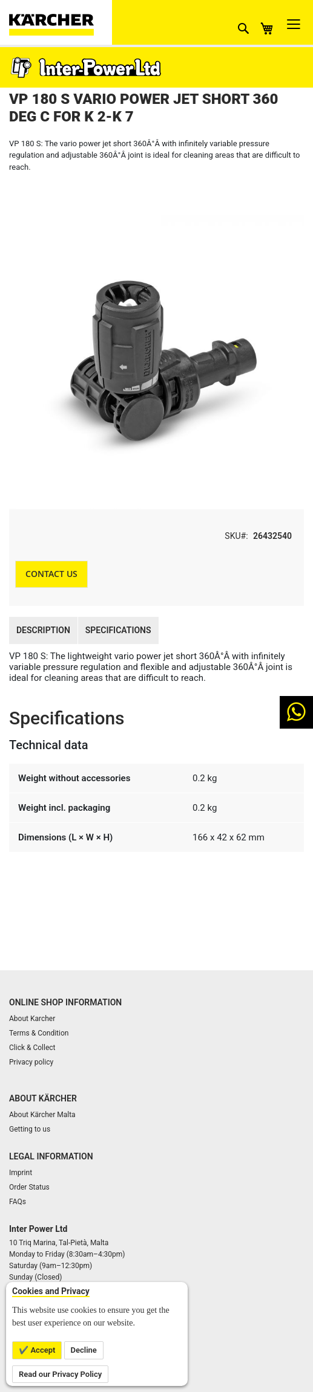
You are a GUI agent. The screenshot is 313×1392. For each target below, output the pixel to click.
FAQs (17, 1201)
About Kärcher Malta (42, 1114)
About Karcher (32, 1018)
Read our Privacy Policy (60, 1374)
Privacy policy (31, 1062)
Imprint (20, 1172)
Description (43, 630)
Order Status (29, 1187)
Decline (84, 1350)
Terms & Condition (38, 1033)
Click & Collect (32, 1047)
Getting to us (29, 1129)
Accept (41, 1350)
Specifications (118, 630)
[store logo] (60, 22)
